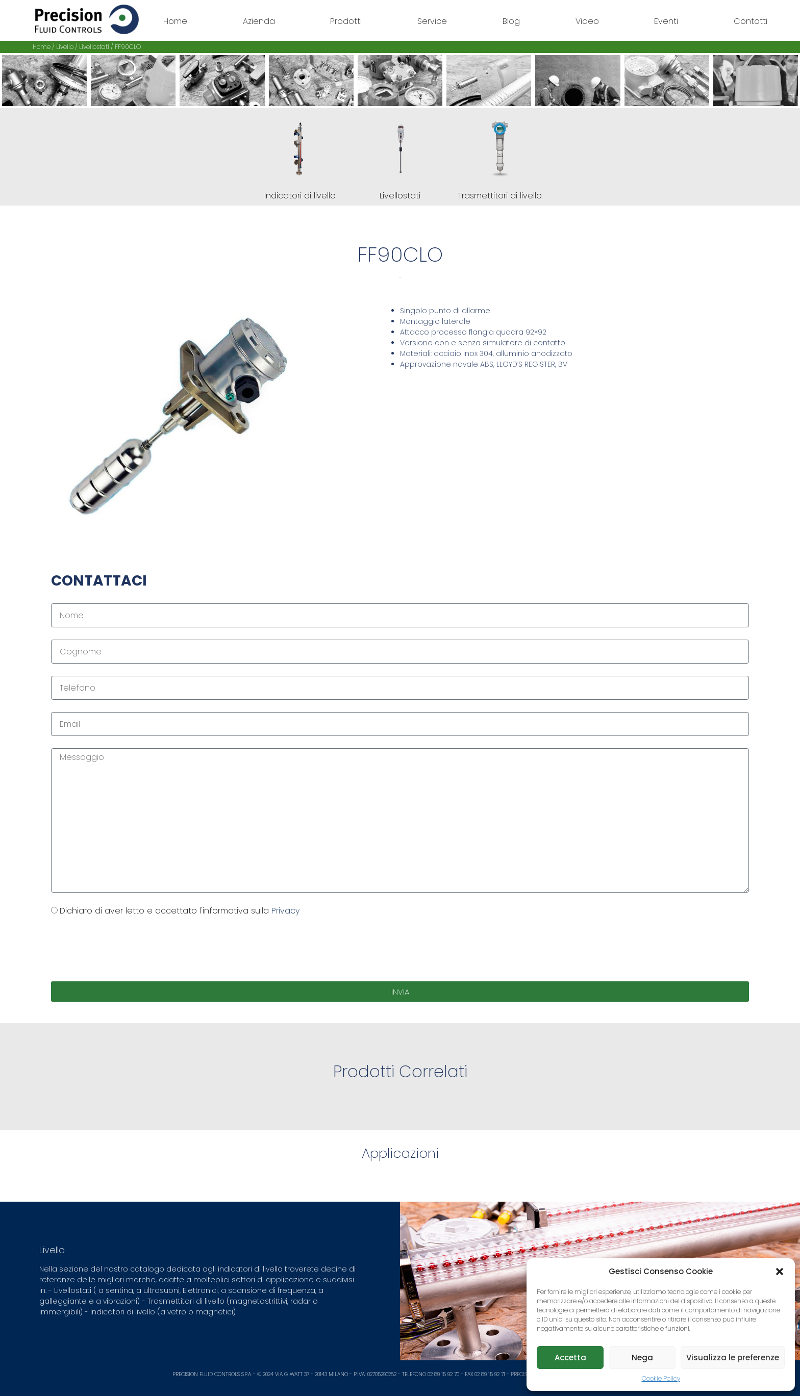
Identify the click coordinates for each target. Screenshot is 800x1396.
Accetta (570, 1357)
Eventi (666, 21)
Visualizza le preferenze (732, 1357)
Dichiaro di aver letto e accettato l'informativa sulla (179, 911)
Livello (64, 46)
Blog (511, 21)
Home (175, 21)
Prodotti (346, 21)
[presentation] (128, 949)
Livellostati (94, 46)
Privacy (285, 911)
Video (587, 21)
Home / (44, 46)
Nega (642, 1357)
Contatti (750, 21)
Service (432, 21)
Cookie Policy (661, 1378)
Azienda (259, 21)
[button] (779, 1271)
